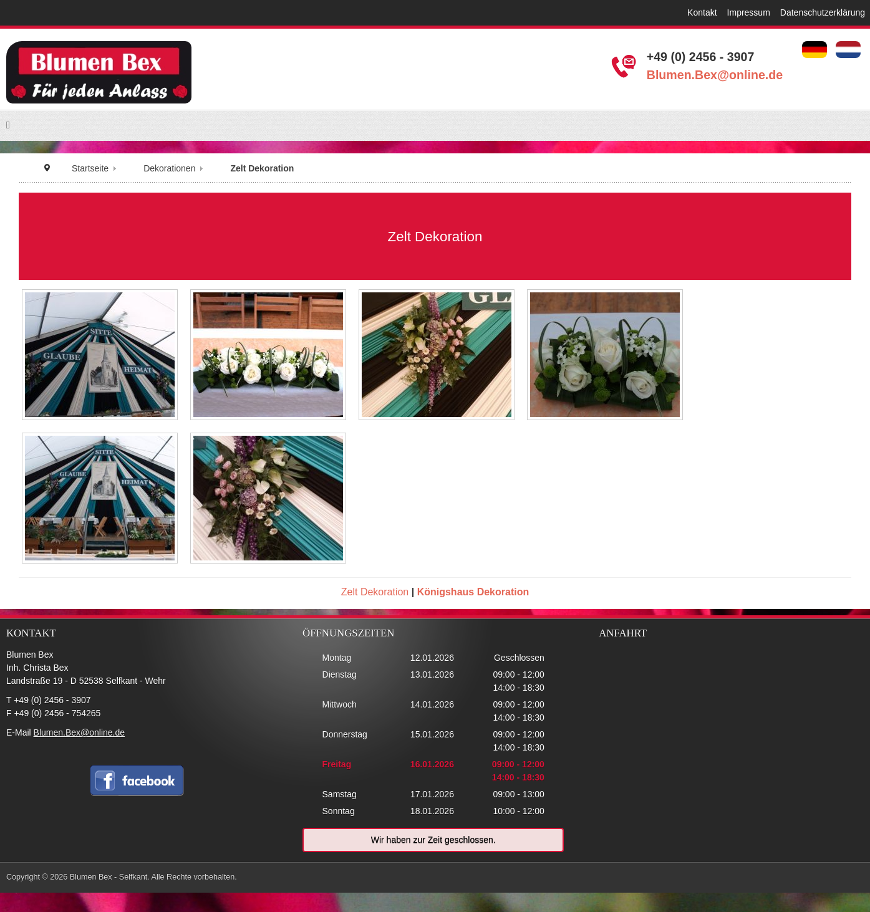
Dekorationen (169, 168)
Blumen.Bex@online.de (715, 75)
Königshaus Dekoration (473, 592)
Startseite (90, 168)
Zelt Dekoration (375, 592)
